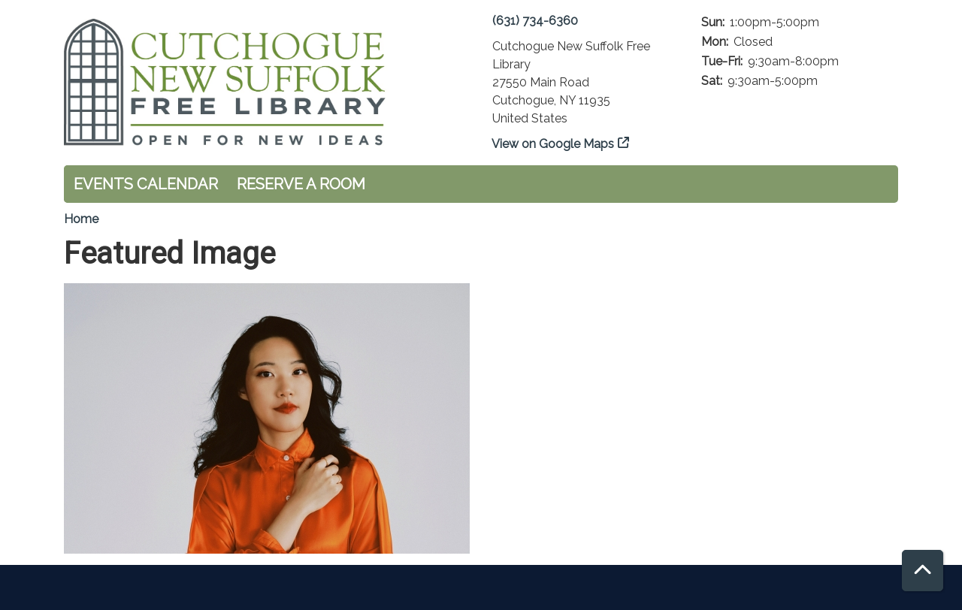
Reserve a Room (301, 184)
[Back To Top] (922, 570)
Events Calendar (146, 184)
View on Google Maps (553, 144)
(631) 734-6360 (535, 21)
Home (81, 219)
